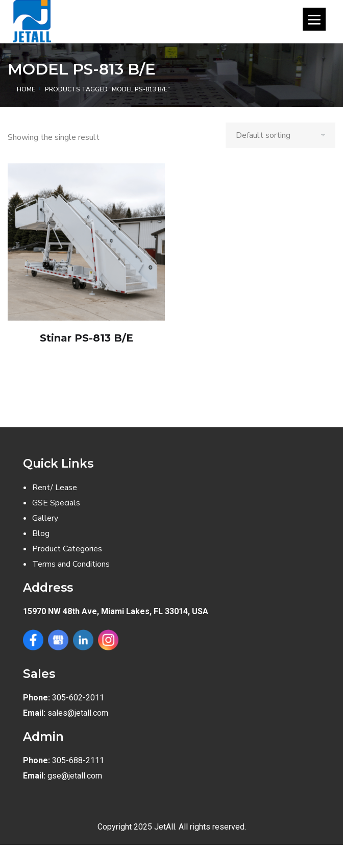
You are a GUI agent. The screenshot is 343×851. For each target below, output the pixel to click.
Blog (41, 533)
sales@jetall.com (77, 713)
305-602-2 (71, 697)
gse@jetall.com (74, 776)
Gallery (45, 518)
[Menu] (314, 19)
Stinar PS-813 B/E (86, 338)
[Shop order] (280, 135)
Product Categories (67, 548)
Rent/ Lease (54, 487)
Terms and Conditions (71, 564)
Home (26, 89)
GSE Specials (56, 502)
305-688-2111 (78, 760)
